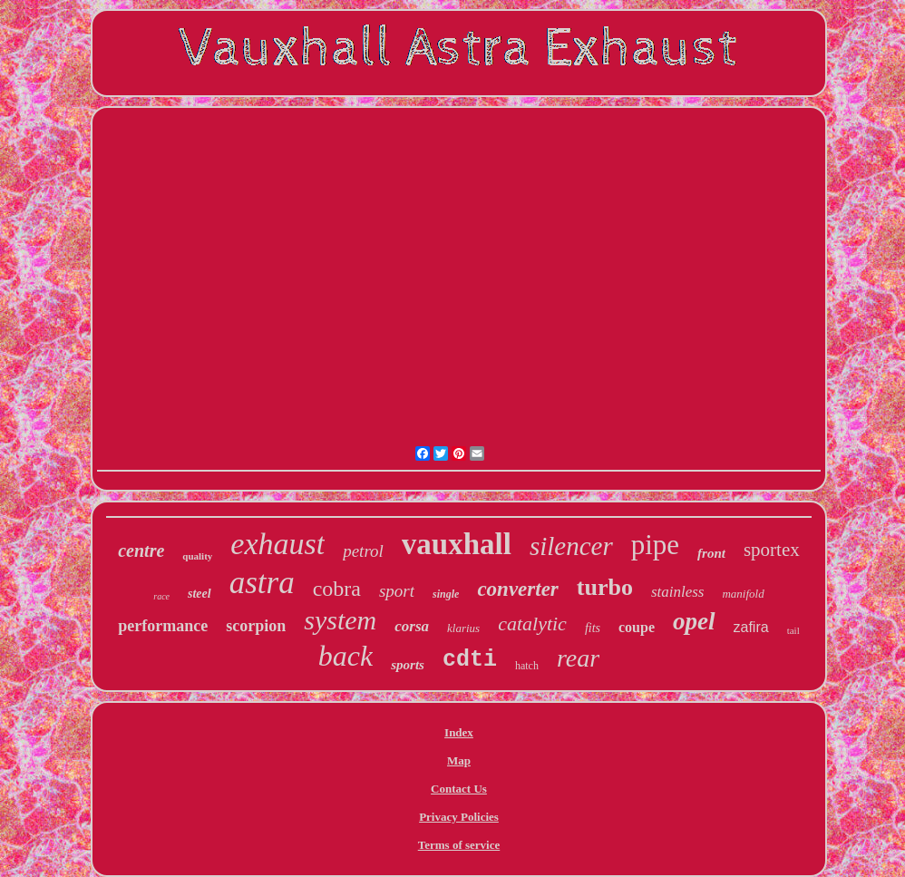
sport (396, 590)
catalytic (532, 623)
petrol (363, 550)
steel (199, 593)
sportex (772, 549)
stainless (678, 591)
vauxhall (456, 544)
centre (141, 550)
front (711, 553)
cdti (470, 660)
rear (578, 658)
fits (592, 628)
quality (197, 556)
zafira (751, 627)
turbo (605, 587)
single (446, 594)
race (161, 596)
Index (458, 732)
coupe (636, 627)
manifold (743, 593)
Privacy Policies (459, 816)
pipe (655, 544)
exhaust (277, 543)
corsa (411, 626)
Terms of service (459, 845)
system (340, 620)
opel (694, 621)
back (345, 655)
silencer (571, 545)
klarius (463, 628)
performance (163, 626)
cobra (337, 588)
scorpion (256, 626)
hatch (527, 665)
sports (407, 665)
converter (517, 589)
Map (459, 760)
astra (262, 582)
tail (793, 630)
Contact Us (459, 788)
